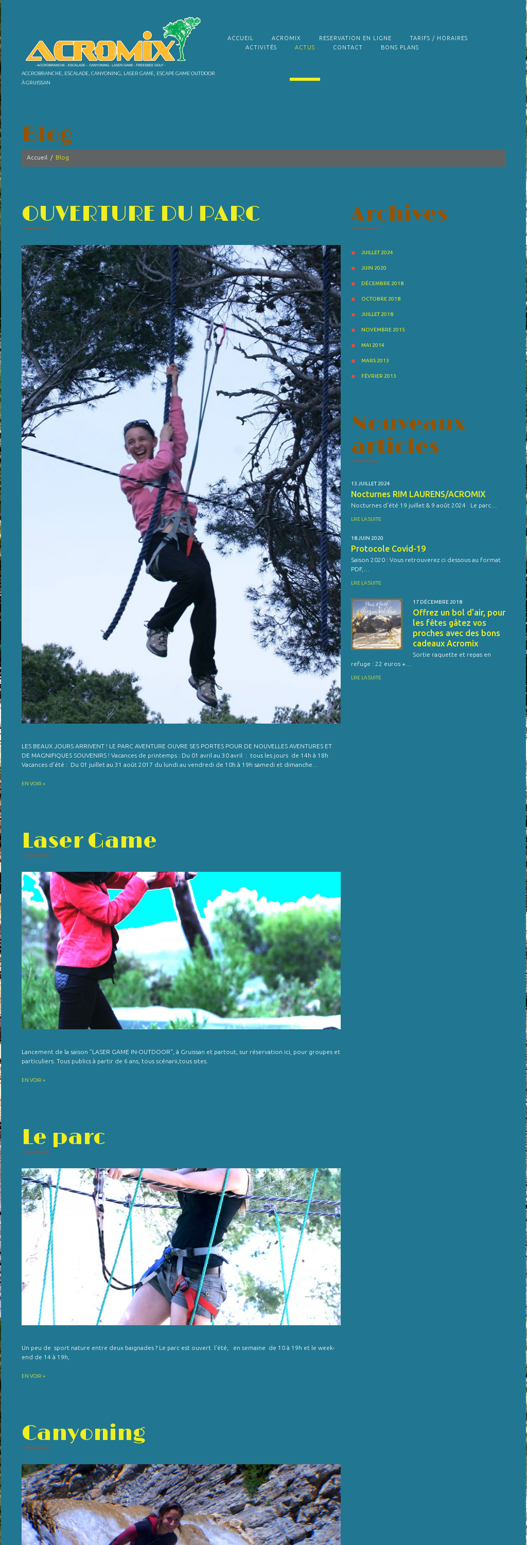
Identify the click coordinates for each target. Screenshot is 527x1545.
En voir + (33, 783)
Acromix (286, 38)
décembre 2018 (382, 283)
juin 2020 (374, 268)
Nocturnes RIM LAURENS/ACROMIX (418, 494)
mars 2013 (375, 360)
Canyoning (83, 1433)
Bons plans (400, 47)
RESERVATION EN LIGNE (355, 38)
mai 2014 (372, 345)
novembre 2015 (383, 329)
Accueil (240, 38)
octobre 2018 (380, 299)
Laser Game (89, 841)
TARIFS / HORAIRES (439, 38)
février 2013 (378, 376)
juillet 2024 (377, 252)
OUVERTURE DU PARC (141, 214)
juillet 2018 (377, 314)
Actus (305, 47)
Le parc (64, 1138)
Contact (348, 47)
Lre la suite (366, 519)
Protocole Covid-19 (388, 548)
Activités (261, 47)
